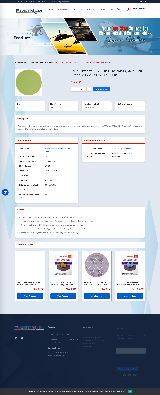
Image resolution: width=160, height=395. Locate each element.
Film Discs (49, 62)
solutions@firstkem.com (62, 2)
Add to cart (102, 89)
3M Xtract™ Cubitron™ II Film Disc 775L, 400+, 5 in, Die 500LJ (95, 283)
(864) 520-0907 (139, 8)
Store (103, 9)
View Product (30, 296)
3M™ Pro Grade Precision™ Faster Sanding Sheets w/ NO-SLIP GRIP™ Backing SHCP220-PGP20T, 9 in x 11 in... (62, 283)
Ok (130, 391)
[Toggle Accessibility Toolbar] (5, 192)
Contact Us (91, 9)
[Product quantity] (81, 89)
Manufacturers (64, 9)
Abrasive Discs (37, 62)
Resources (78, 9)
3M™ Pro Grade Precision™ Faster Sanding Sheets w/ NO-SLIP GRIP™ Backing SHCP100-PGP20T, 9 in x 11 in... (129, 283)
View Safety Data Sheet (122, 148)
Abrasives (25, 62)
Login (112, 9)
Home (51, 9)
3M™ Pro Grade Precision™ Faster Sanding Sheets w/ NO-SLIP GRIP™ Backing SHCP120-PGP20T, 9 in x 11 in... (29, 283)
